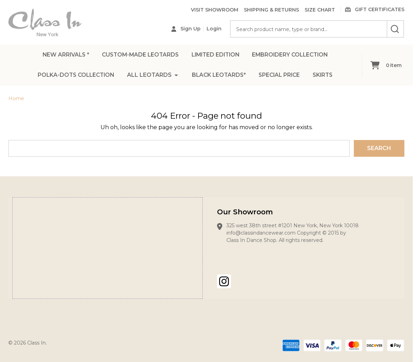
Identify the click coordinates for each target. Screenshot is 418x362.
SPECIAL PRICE (281, 76)
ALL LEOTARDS (148, 76)
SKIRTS (326, 76)
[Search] (395, 29)
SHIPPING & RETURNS (271, 10)
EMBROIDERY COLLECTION (293, 55)
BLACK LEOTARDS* (219, 76)
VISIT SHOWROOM (214, 10)
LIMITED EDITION (216, 55)
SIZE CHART (320, 10)
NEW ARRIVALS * (61, 55)
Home (16, 98)
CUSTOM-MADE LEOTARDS (138, 55)
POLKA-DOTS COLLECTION (74, 76)
